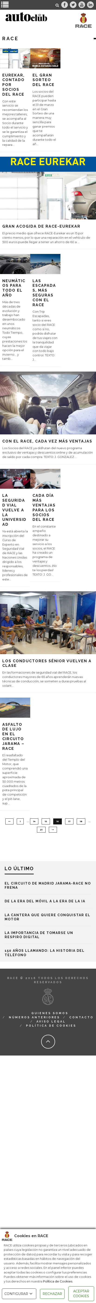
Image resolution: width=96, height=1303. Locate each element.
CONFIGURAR (19, 1294)
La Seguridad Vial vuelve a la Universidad (14, 510)
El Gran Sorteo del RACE (44, 80)
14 (34, 821)
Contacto (81, 1017)
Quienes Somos (49, 1013)
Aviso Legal (51, 1021)
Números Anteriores (34, 1017)
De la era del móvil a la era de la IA (45, 901)
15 (46, 821)
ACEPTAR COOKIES (81, 1293)
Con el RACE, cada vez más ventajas (47, 441)
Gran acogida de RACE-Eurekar (41, 226)
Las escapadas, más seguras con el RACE (44, 293)
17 (69, 821)
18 (81, 821)
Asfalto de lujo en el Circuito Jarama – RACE (13, 736)
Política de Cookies (57, 1281)
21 (41, 829)
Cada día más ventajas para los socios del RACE (44, 507)
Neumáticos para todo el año (13, 288)
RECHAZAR (52, 1294)
